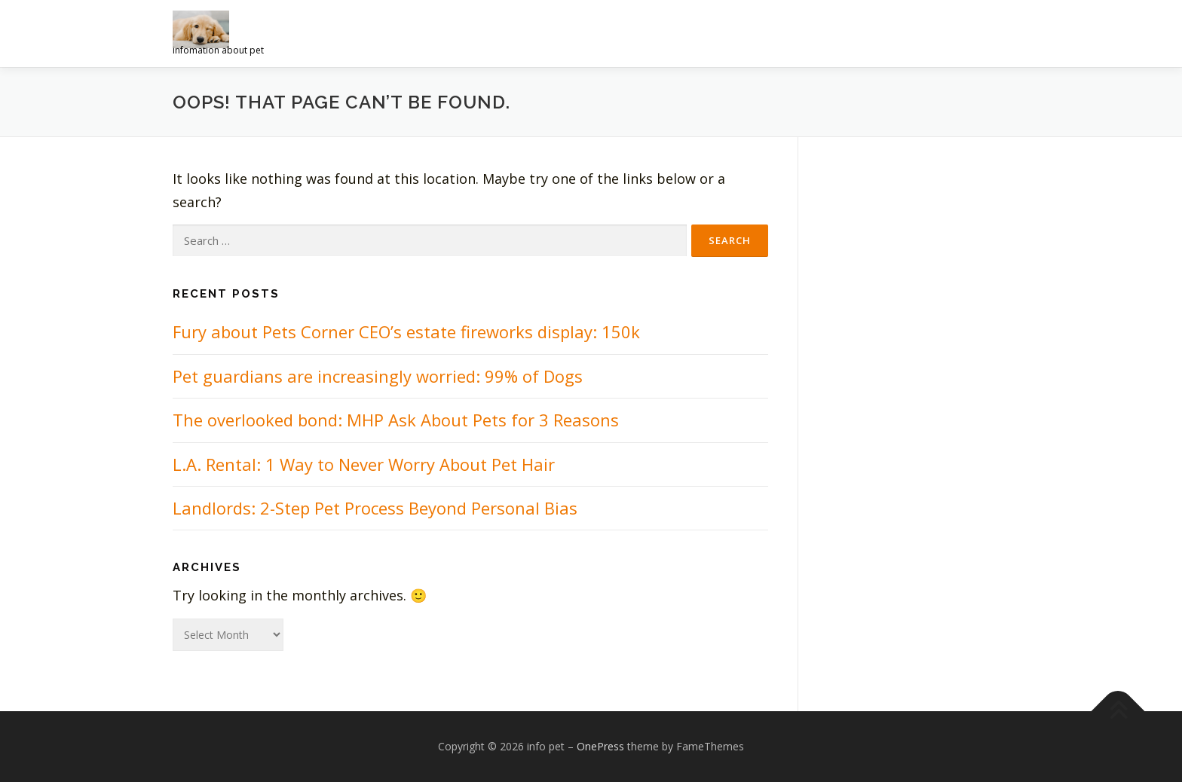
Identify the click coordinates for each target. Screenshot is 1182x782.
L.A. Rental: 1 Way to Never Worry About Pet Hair (364, 464)
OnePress (600, 746)
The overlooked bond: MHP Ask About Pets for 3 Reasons (396, 419)
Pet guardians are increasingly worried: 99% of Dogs (378, 376)
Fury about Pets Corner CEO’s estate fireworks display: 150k (406, 331)
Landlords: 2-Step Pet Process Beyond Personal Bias (375, 507)
